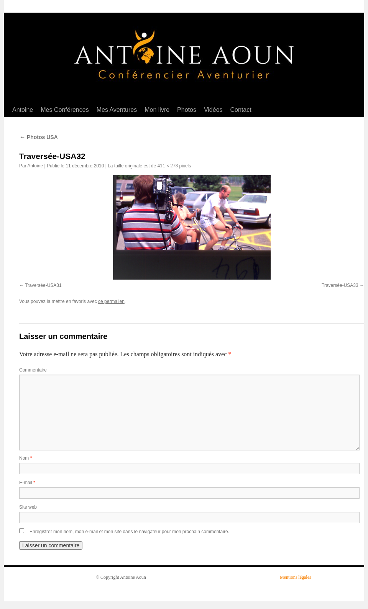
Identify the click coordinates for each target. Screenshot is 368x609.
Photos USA (38, 137)
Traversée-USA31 (43, 285)
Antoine (22, 109)
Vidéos (213, 109)
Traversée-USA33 (340, 285)
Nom (25, 458)
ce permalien (111, 301)
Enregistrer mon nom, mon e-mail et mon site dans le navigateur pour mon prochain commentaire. (129, 531)
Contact (240, 109)
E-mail (27, 482)
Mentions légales (295, 577)
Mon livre (157, 109)
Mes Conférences (65, 109)
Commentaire (33, 370)
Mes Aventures (117, 109)
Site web (28, 507)
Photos (186, 109)
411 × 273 (168, 166)
